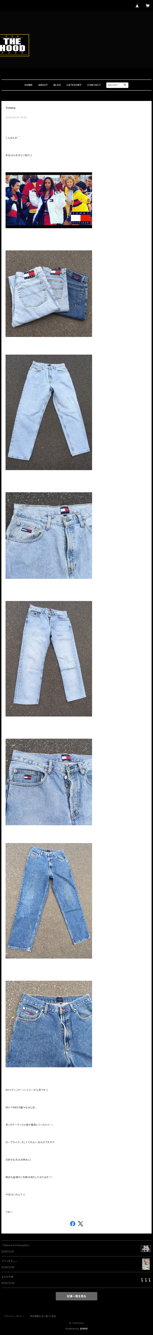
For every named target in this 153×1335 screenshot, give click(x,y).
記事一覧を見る (76, 1296)
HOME (29, 84)
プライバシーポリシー (14, 1316)
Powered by (76, 1328)
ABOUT (43, 84)
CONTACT (94, 84)
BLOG (57, 84)
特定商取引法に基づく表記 (43, 1316)
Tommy (11, 107)
